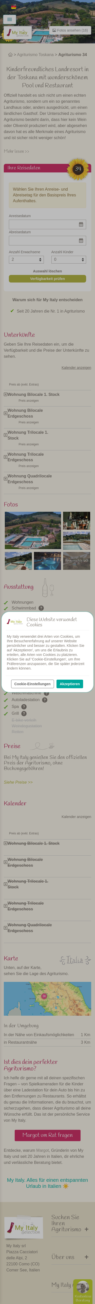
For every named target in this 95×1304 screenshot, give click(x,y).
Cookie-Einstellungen (32, 684)
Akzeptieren (70, 684)
